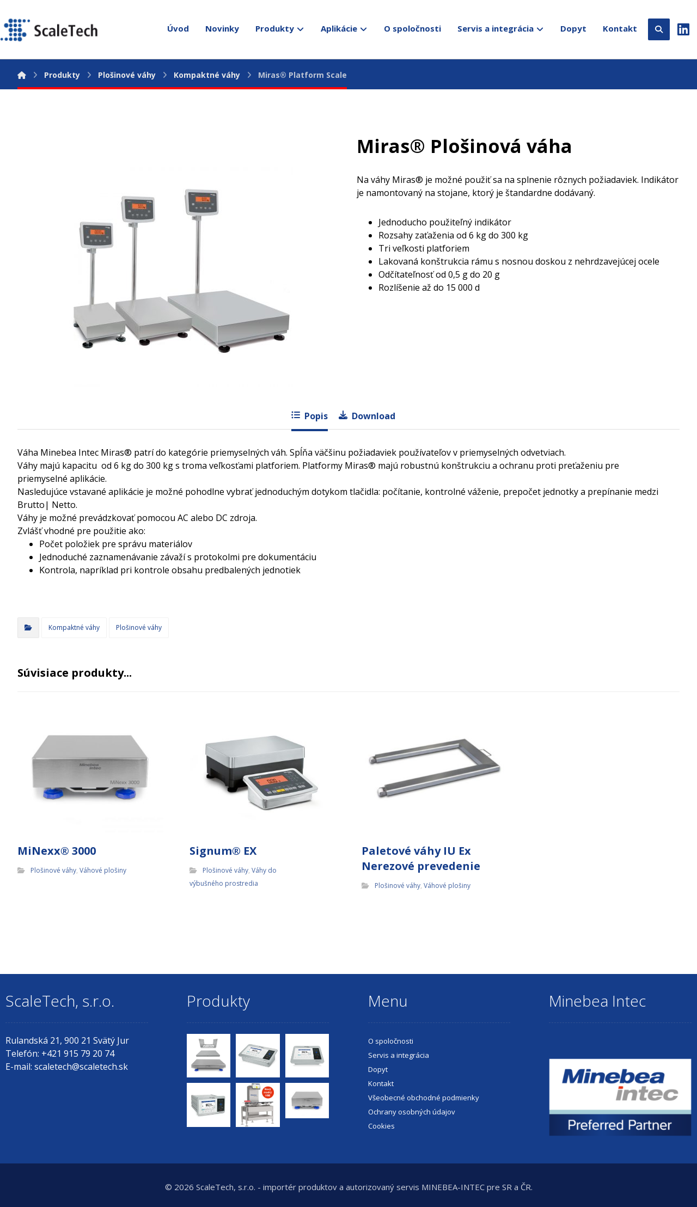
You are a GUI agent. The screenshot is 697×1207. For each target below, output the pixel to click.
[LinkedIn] (683, 26)
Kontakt (381, 1083)
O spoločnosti (390, 1041)
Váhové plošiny (103, 870)
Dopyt (378, 1069)
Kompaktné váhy (74, 627)
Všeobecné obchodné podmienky (423, 1097)
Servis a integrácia (398, 1055)
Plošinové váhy (139, 627)
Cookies (381, 1126)
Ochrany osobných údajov (411, 1112)
